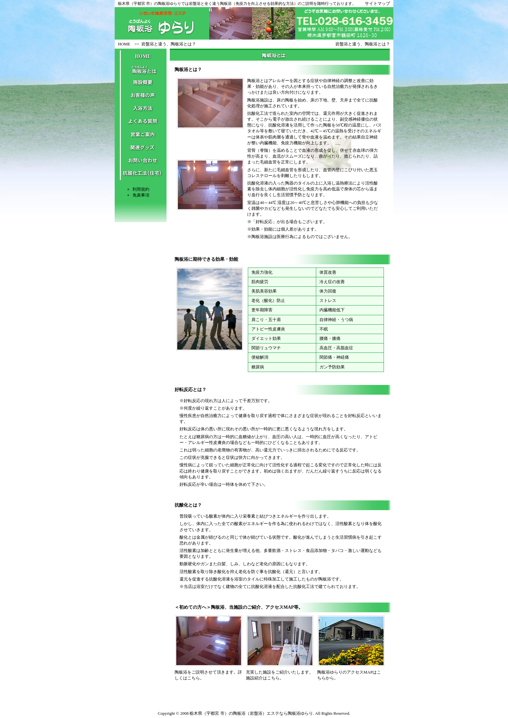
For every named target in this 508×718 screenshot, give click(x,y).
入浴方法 (140, 108)
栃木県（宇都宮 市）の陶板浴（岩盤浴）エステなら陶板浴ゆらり (251, 713)
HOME (124, 44)
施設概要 (140, 82)
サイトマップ (377, 3)
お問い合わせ (140, 160)
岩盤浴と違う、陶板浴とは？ (168, 44)
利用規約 (141, 189)
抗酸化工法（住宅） (140, 173)
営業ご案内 (140, 134)
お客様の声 (140, 95)
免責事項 (141, 195)
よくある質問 (140, 121)
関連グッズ (140, 147)
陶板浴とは (140, 69)
